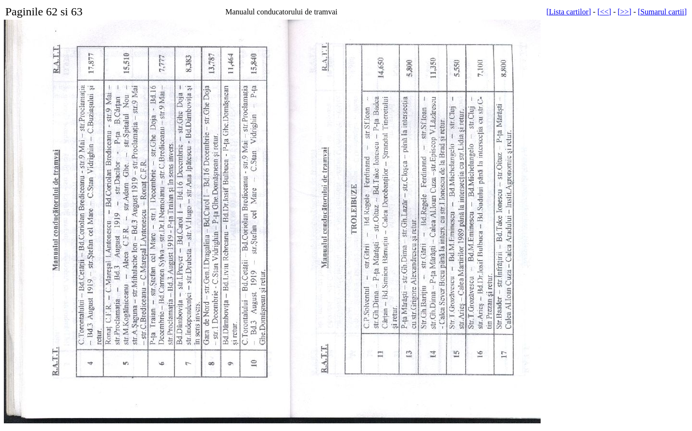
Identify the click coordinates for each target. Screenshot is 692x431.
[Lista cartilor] (568, 12)
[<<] (604, 12)
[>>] (624, 12)
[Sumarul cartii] (662, 12)
